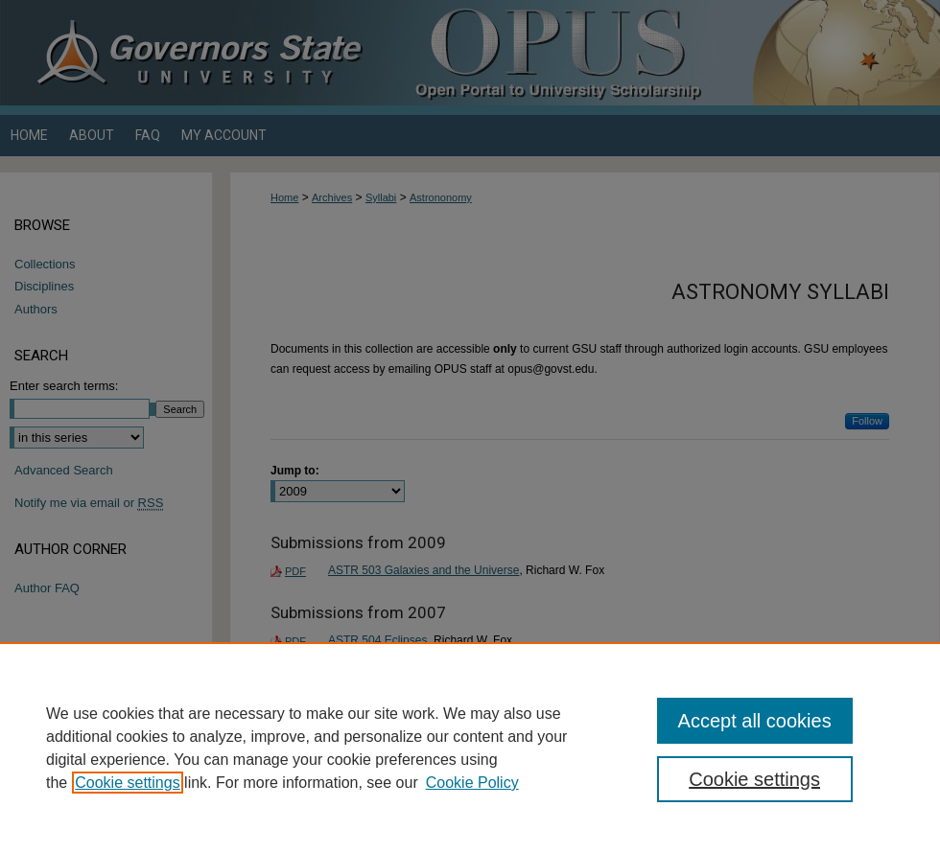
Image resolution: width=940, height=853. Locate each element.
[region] (470, 747)
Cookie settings (127, 782)
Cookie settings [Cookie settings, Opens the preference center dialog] (754, 779)
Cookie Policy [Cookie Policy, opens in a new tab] (472, 782)
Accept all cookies (755, 720)
